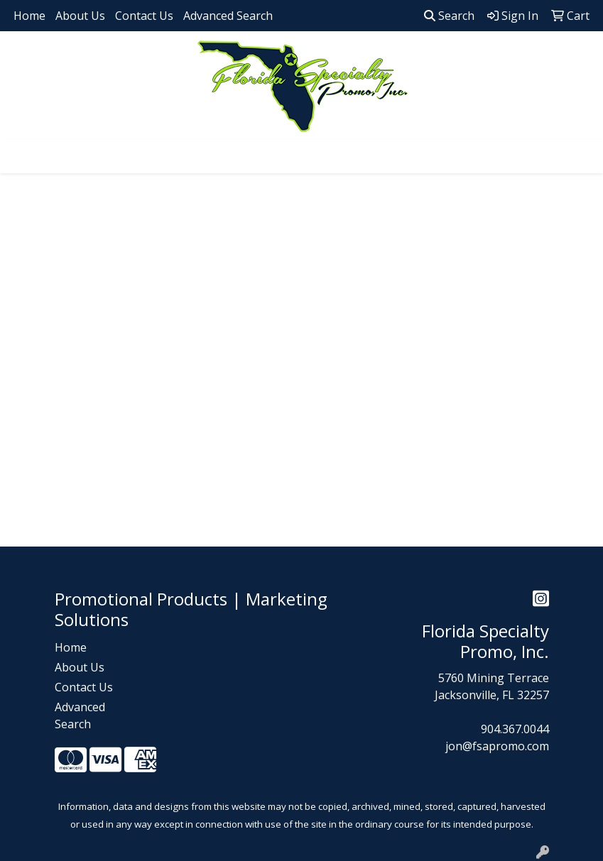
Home (29, 15)
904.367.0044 (515, 729)
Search (449, 15)
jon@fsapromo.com (497, 746)
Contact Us (144, 15)
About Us (80, 15)
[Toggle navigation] (22, 158)
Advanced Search (228, 15)
